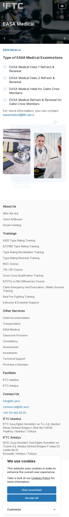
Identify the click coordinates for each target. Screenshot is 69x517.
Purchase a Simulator (15, 364)
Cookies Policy (40, 478)
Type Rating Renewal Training (21, 258)
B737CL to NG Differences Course (24, 281)
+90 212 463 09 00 (14, 412)
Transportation (12, 323)
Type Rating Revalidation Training (23, 252)
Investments (10, 352)
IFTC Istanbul (11, 379)
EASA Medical (11, 329)
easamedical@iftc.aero (18, 115)
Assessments (11, 347)
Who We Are (10, 213)
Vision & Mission (12, 219)
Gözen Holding (12, 225)
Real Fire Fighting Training (18, 296)
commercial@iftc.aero (16, 406)
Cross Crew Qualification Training (23, 275)
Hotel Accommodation (16, 317)
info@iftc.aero (11, 401)
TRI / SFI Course (13, 269)
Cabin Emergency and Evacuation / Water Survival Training (33, 289)
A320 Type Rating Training (19, 240)
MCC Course (10, 263)
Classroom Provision (15, 335)
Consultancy (10, 341)
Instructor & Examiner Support (21, 302)
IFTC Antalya (10, 385)
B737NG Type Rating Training (21, 246)
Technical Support (14, 358)
